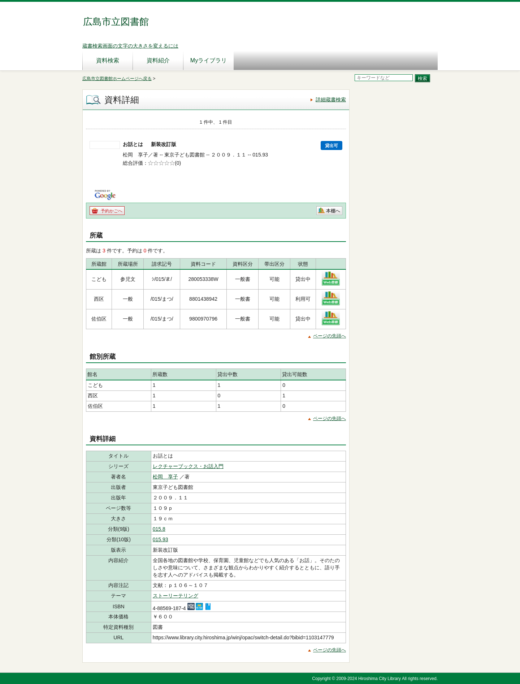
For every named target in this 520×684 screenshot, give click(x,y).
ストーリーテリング (175, 596)
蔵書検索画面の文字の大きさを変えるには (130, 46)
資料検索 (107, 60)
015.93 (160, 539)
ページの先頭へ (329, 336)
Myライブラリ (208, 60)
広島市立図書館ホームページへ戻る (117, 78)
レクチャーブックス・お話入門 (188, 466)
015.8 (159, 529)
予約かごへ (111, 210)
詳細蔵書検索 (331, 99)
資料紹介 (158, 60)
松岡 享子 (165, 477)
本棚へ (333, 210)
